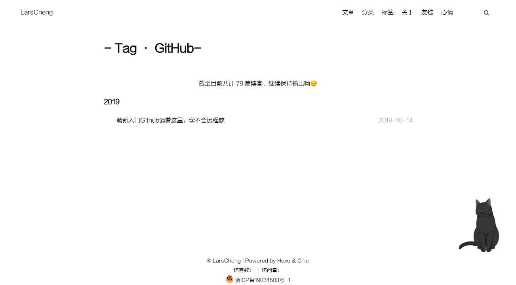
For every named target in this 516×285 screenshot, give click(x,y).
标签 (388, 12)
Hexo (283, 261)
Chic (302, 261)
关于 (407, 12)
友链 (427, 12)
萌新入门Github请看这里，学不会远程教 (170, 120)
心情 (447, 12)
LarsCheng (37, 12)
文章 (348, 12)
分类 (368, 12)
